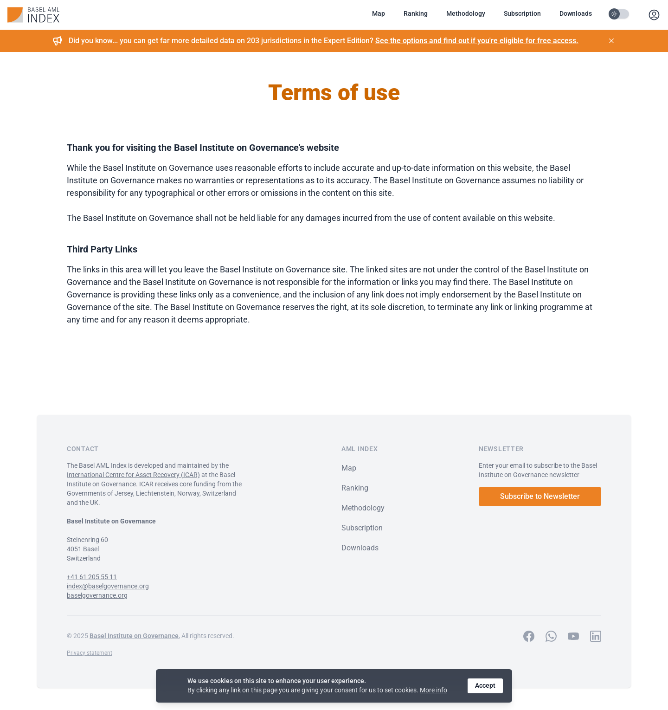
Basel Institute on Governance (134, 635)
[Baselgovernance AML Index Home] (33, 15)
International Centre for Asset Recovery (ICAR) (133, 474)
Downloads (575, 13)
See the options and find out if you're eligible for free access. (476, 40)
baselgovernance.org (97, 595)
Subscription (522, 13)
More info (433, 690)
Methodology (465, 13)
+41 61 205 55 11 (92, 577)
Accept (485, 685)
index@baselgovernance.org (108, 586)
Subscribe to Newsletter (540, 496)
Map (378, 13)
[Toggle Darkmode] (619, 14)
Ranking (416, 13)
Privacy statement (89, 653)
